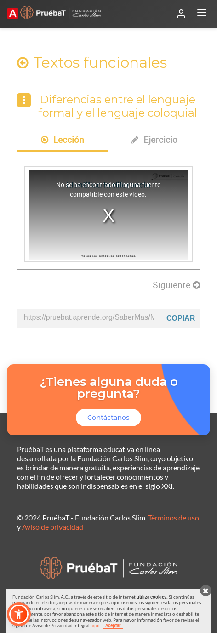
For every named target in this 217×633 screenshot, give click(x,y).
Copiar (180, 318)
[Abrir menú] (202, 13)
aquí (95, 625)
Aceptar (113, 625)
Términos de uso (173, 517)
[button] (19, 614)
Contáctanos (108, 417)
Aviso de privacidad (52, 526)
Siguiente (176, 285)
